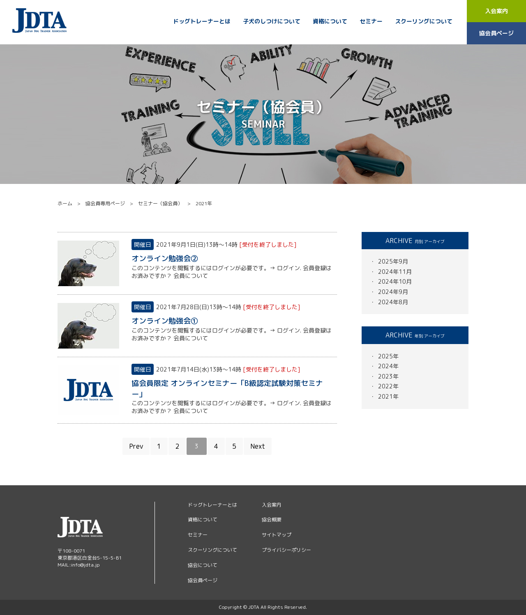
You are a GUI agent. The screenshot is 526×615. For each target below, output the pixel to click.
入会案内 (496, 11)
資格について (330, 21)
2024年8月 (393, 302)
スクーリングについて (423, 21)
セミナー (371, 21)
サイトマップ (276, 534)
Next (257, 446)
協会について (202, 565)
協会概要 (271, 519)
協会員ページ (496, 33)
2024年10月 (395, 281)
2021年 (388, 396)
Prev (136, 446)
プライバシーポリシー (286, 549)
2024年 (388, 366)
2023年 (388, 376)
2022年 (388, 386)
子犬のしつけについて (271, 21)
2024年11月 (395, 271)
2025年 (388, 356)
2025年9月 (393, 261)
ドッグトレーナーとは (202, 21)
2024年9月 (393, 292)
